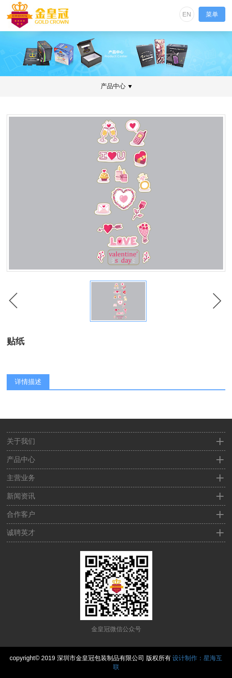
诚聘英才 (21, 532)
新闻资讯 (21, 496)
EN (187, 14)
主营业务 (21, 478)
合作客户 (21, 514)
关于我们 (21, 441)
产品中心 (21, 459)
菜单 (212, 14)
